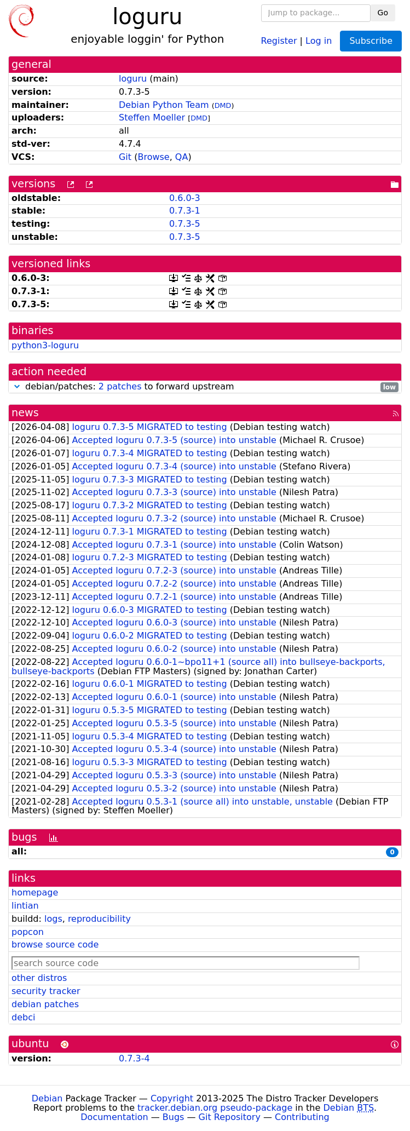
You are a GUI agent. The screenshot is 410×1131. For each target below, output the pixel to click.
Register (279, 40)
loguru (133, 78)
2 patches (120, 386)
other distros (39, 978)
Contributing (302, 1117)
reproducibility (99, 919)
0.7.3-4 (134, 1058)
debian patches (45, 1004)
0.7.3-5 (184, 224)
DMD (223, 105)
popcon (27, 932)
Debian (47, 1098)
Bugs (173, 1117)
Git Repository (230, 1117)
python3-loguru (45, 345)
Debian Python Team (164, 105)
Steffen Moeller (152, 117)
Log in (318, 40)
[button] (17, 386)
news (25, 412)
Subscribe (370, 41)
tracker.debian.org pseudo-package (214, 1108)
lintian (25, 905)
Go (383, 12)
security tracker (45, 991)
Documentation (114, 1117)
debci (23, 1017)
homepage (34, 892)
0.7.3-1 (184, 210)
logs (53, 919)
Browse (153, 157)
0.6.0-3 (184, 198)
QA (181, 157)
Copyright (172, 1098)
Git (125, 157)
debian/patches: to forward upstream (205, 387)
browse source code (55, 944)
